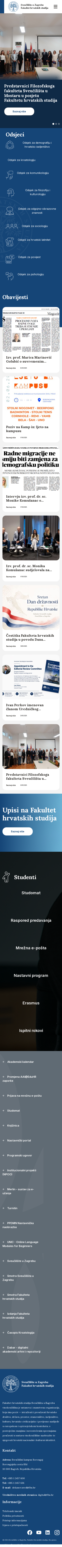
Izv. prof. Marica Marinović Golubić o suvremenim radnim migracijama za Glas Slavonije (29, 363)
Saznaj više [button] (19, 111)
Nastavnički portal (16, 1140)
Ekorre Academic (28, 1545)
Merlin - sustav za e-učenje (18, 1191)
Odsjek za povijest (29, 257)
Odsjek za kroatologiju (21, 160)
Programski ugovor (17, 1155)
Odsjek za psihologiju (31, 274)
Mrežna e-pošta (31, 947)
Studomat (31, 892)
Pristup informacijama (14, 1520)
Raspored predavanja (31, 920)
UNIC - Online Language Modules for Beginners (20, 1244)
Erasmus (31, 1003)
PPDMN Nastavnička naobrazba (18, 1225)
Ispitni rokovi (31, 1030)
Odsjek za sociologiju (35, 226)
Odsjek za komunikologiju (33, 173)
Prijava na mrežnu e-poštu (22, 1095)
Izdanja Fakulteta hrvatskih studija (16, 1315)
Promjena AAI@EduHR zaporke (19, 1078)
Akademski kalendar (18, 1061)
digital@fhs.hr (46, 1494)
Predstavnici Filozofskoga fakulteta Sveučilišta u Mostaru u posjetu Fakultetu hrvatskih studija (29, 780)
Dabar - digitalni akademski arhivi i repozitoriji (21, 1349)
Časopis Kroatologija (18, 1332)
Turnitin (9, 1208)
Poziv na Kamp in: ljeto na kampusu (27, 429)
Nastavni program (31, 975)
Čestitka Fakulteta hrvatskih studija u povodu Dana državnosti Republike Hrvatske (30, 641)
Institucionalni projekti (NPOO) (19, 1172)
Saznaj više (11, 368)
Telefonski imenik (12, 1511)
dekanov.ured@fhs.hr (24, 1487)
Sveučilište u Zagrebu (19, 1261)
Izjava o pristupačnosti (15, 1525)
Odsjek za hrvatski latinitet (34, 239)
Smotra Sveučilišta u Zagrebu (18, 1278)
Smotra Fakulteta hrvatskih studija (16, 1296)
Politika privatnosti (13, 1515)
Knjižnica (10, 1125)
